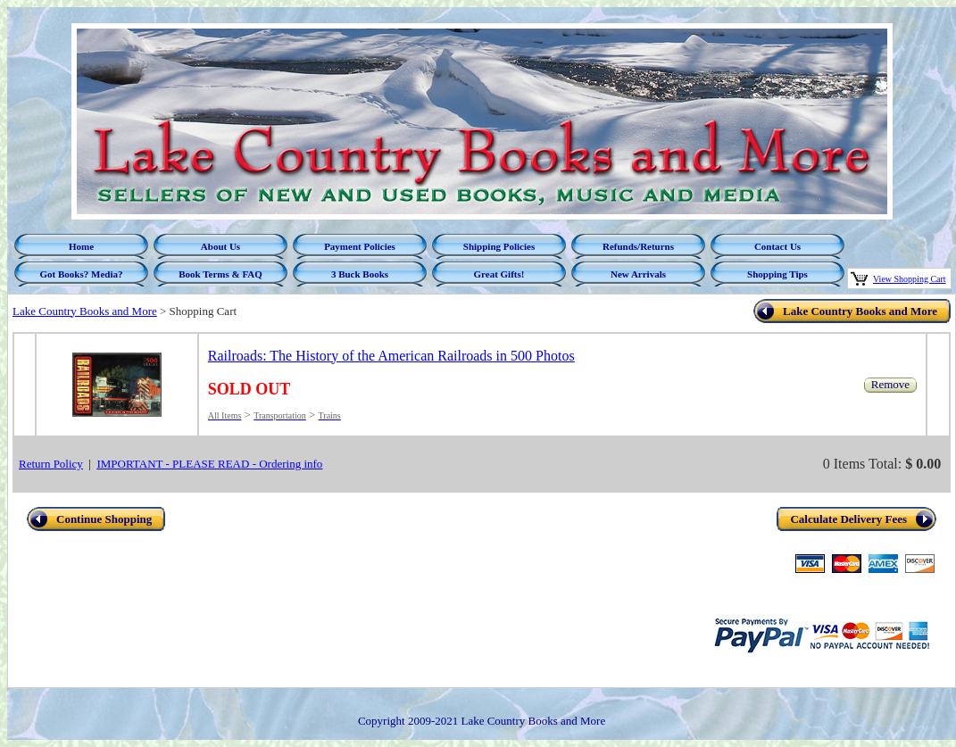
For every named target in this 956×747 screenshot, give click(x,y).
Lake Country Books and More (84, 311)
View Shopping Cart (909, 279)
